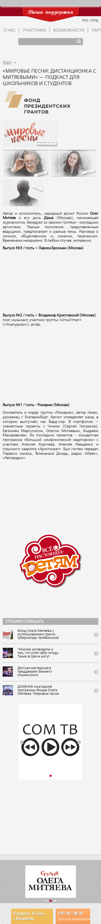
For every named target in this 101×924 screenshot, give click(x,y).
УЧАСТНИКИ (34, 30)
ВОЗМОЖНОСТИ (68, 30)
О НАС (9, 30)
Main (7, 63)
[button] (22, 742)
